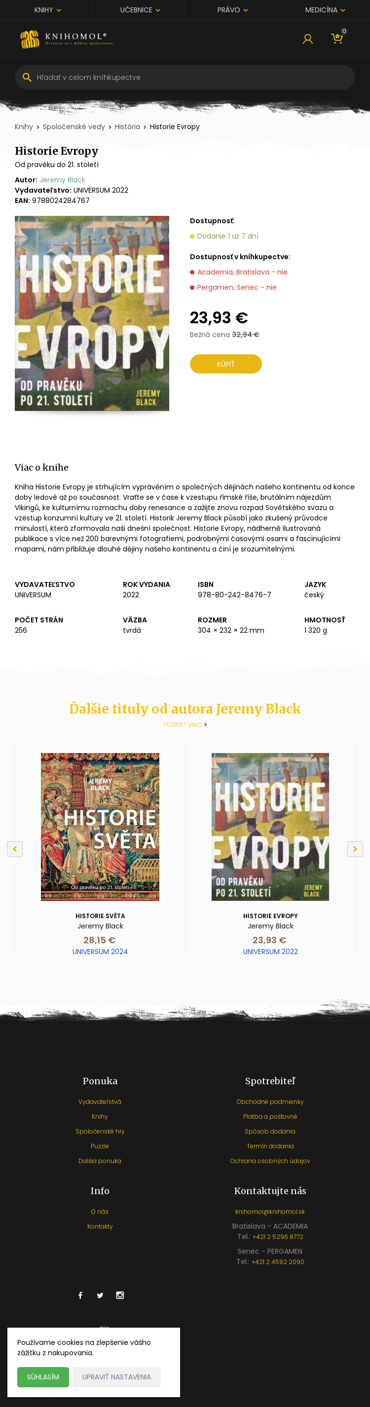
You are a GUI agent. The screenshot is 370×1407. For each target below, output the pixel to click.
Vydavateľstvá (99, 1102)
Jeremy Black (62, 180)
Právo (229, 10)
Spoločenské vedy (74, 127)
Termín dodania (270, 1146)
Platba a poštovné (270, 1116)
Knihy (44, 10)
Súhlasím (43, 1377)
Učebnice (136, 10)
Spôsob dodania (270, 1131)
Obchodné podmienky (270, 1102)
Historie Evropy (270, 916)
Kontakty (100, 1226)
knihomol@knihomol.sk (270, 1211)
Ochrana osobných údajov (270, 1161)
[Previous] (15, 849)
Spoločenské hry (100, 1131)
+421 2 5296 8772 (278, 1237)
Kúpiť (226, 364)
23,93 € (269, 940)
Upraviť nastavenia (116, 1377)
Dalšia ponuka (99, 1161)
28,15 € (99, 940)
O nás (100, 1211)
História (127, 127)
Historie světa (100, 916)
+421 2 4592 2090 (278, 1262)
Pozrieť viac (183, 725)
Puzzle (100, 1146)
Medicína (321, 10)
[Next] (355, 849)
